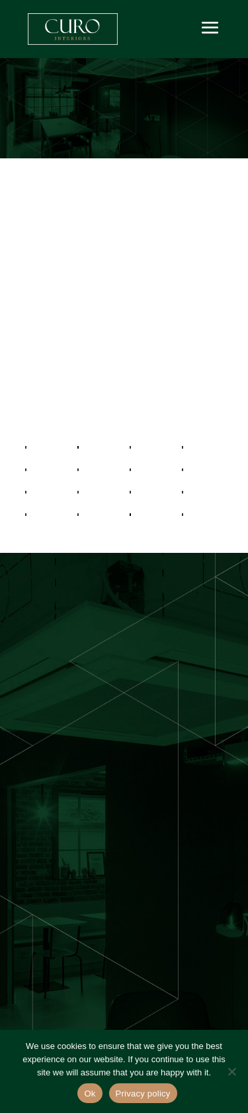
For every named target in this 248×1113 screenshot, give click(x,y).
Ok (89, 1093)
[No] (231, 1071)
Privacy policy (143, 1093)
